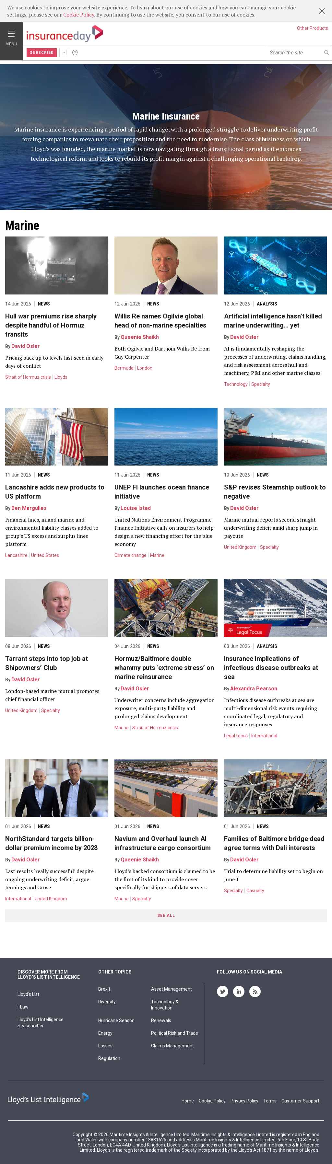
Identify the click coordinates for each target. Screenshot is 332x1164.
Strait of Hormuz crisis (28, 377)
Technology (236, 384)
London (144, 368)
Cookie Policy (78, 14)
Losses (105, 1045)
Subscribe (41, 53)
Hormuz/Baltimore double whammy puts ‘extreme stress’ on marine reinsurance (164, 668)
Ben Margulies (29, 508)
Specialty (260, 384)
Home (188, 1100)
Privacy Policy (244, 1100)
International (264, 735)
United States (45, 555)
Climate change (130, 555)
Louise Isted (136, 508)
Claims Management (172, 1045)
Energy (105, 1033)
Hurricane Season (116, 1020)
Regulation (109, 1058)
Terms (270, 1100)
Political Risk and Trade (174, 1033)
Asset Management (171, 989)
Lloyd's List (28, 994)
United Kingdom (240, 547)
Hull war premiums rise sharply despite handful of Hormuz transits (51, 325)
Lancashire (16, 555)
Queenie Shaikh (140, 337)
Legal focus (236, 735)
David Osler (25, 346)
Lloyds (60, 377)
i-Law (23, 1006)
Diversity (107, 1001)
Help (74, 52)
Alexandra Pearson (253, 689)
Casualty (255, 890)
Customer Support (300, 1100)
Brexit (104, 989)
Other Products (312, 28)
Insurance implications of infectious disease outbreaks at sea (271, 668)
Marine (157, 555)
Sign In (64, 52)
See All (166, 915)
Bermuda (124, 368)
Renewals (161, 1020)
